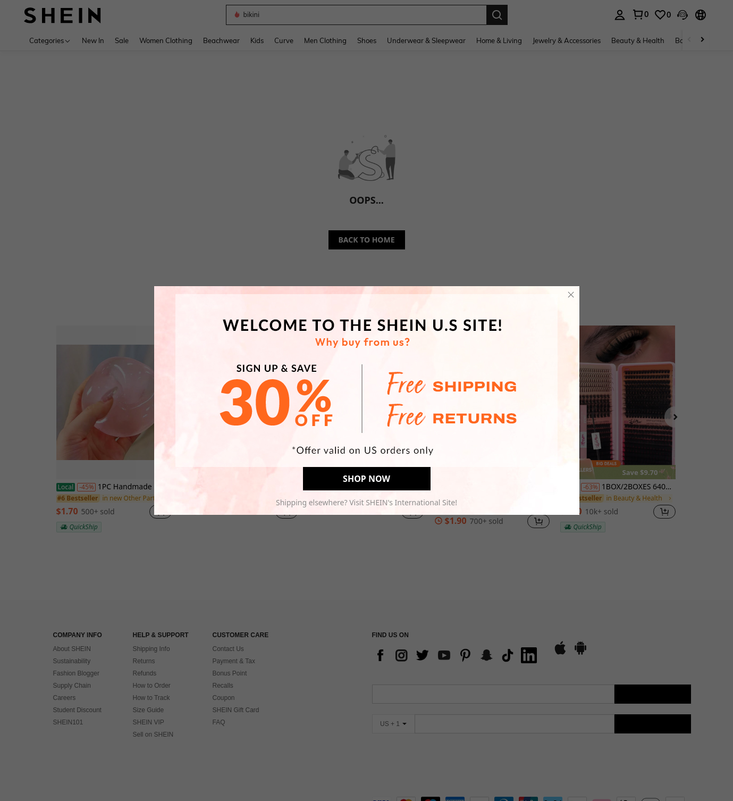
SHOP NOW (366, 479)
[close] (570, 294)
